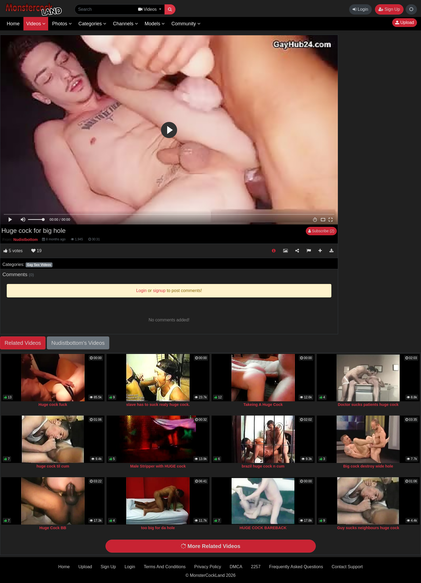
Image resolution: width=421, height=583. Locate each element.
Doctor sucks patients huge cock (368, 404)
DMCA (236, 566)
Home (13, 23)
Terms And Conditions (165, 566)
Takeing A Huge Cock (263, 404)
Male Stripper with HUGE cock (158, 466)
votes (13, 250)
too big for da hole (158, 528)
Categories (92, 23)
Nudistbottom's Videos (78, 343)
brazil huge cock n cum (263, 466)
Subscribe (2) (321, 231)
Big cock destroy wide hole (368, 466)
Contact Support (347, 566)
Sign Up (389, 9)
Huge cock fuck (52, 404)
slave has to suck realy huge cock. (158, 404)
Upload (404, 22)
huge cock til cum (52, 466)
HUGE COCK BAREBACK (263, 528)
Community (186, 23)
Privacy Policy (207, 566)
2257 (256, 566)
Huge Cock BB (52, 528)
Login (360, 9)
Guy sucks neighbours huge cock (368, 528)
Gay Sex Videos (39, 265)
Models (155, 23)
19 (36, 250)
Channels (125, 23)
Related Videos (23, 343)
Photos (62, 23)
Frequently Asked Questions (296, 566)
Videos (35, 23)
